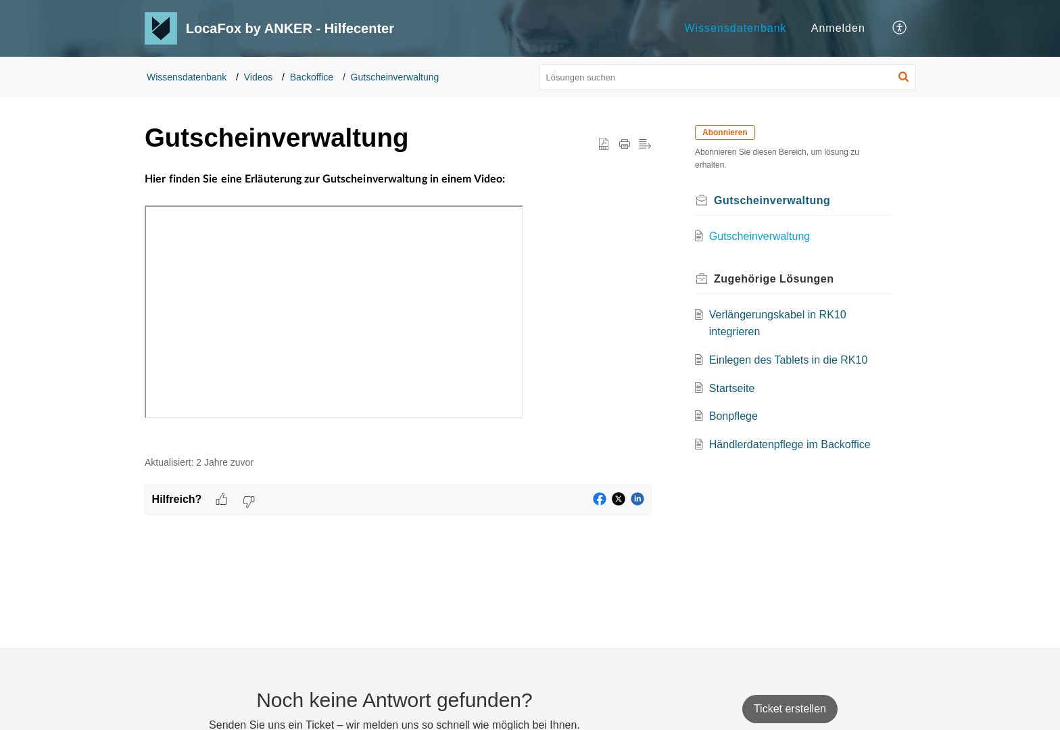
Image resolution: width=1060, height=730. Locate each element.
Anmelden (838, 28)
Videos (258, 77)
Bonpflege (733, 416)
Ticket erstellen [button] (790, 708)
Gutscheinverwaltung (395, 77)
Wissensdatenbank (735, 28)
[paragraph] (398, 305)
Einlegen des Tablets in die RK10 (788, 360)
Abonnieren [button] (725, 132)
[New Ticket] (790, 708)
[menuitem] (735, 28)
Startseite (732, 388)
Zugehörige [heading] (774, 279)
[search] (727, 77)
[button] (900, 28)
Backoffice (311, 77)
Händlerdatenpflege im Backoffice (790, 444)
